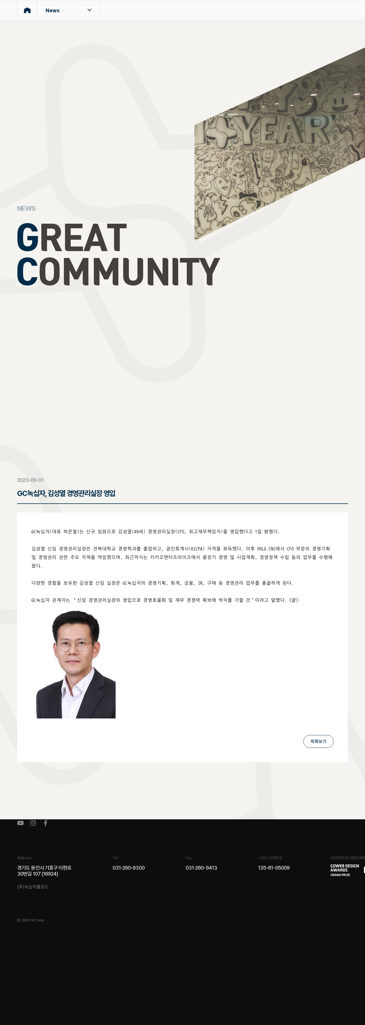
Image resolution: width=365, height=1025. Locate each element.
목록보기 (319, 741)
